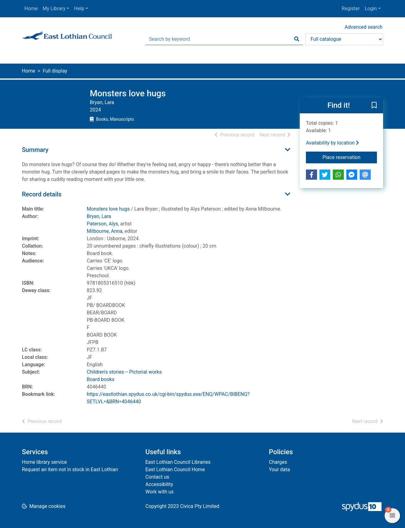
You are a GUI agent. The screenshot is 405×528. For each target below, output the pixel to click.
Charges (278, 462)
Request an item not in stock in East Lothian (70, 469)
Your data (279, 469)
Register (351, 8)
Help (79, 8)
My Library (54, 8)
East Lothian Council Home (175, 469)
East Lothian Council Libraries (178, 462)
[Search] (296, 39)
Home (31, 8)
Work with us (159, 492)
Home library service (44, 462)
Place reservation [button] (350, 156)
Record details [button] (41, 194)
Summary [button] (35, 149)
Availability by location (332, 143)
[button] (374, 106)
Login (371, 8)
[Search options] (344, 39)
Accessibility (159, 484)
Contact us (157, 477)
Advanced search (363, 27)
